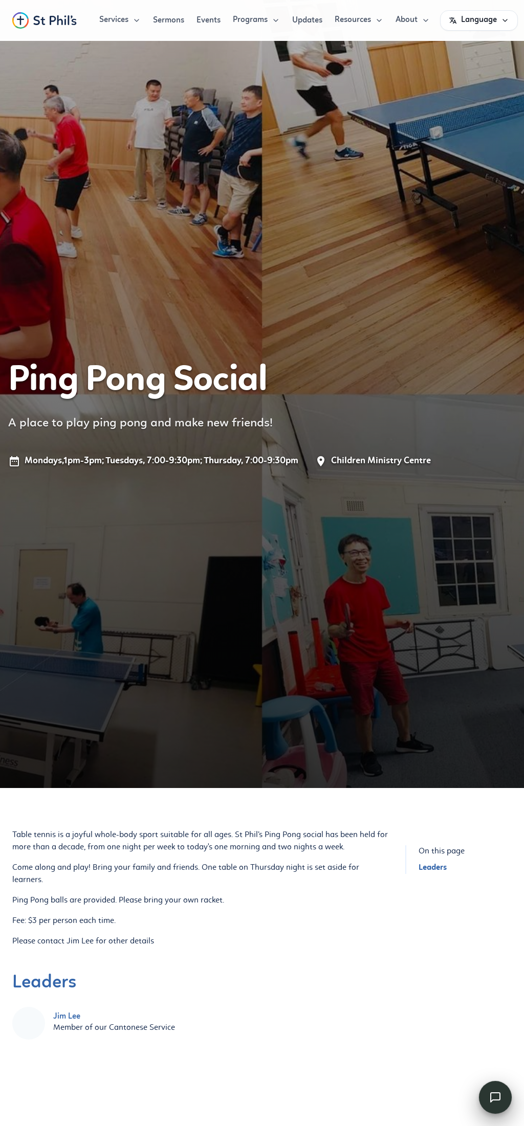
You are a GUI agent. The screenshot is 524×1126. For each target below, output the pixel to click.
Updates (307, 20)
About (413, 20)
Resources (359, 20)
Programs (256, 20)
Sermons (168, 20)
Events (208, 20)
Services (120, 20)
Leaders (433, 868)
